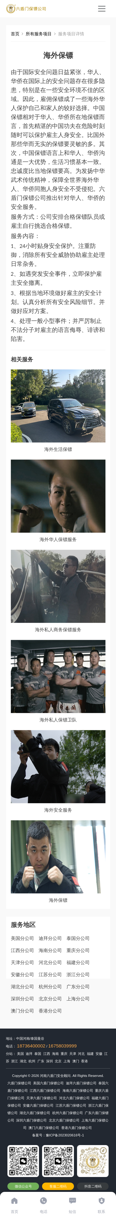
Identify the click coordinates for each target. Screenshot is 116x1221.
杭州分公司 (50, 986)
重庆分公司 (78, 950)
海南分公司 (50, 950)
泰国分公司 (78, 938)
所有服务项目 (39, 33)
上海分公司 (78, 998)
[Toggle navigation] (101, 8)
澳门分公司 (22, 1010)
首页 (15, 33)
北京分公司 (50, 998)
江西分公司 (22, 950)
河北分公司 (50, 962)
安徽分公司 (22, 974)
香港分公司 (50, 1010)
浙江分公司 (78, 974)
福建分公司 (78, 962)
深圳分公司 (22, 998)
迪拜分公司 (50, 938)
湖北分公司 (22, 986)
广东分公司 (78, 986)
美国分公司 (22, 938)
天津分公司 (22, 962)
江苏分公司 (50, 974)
